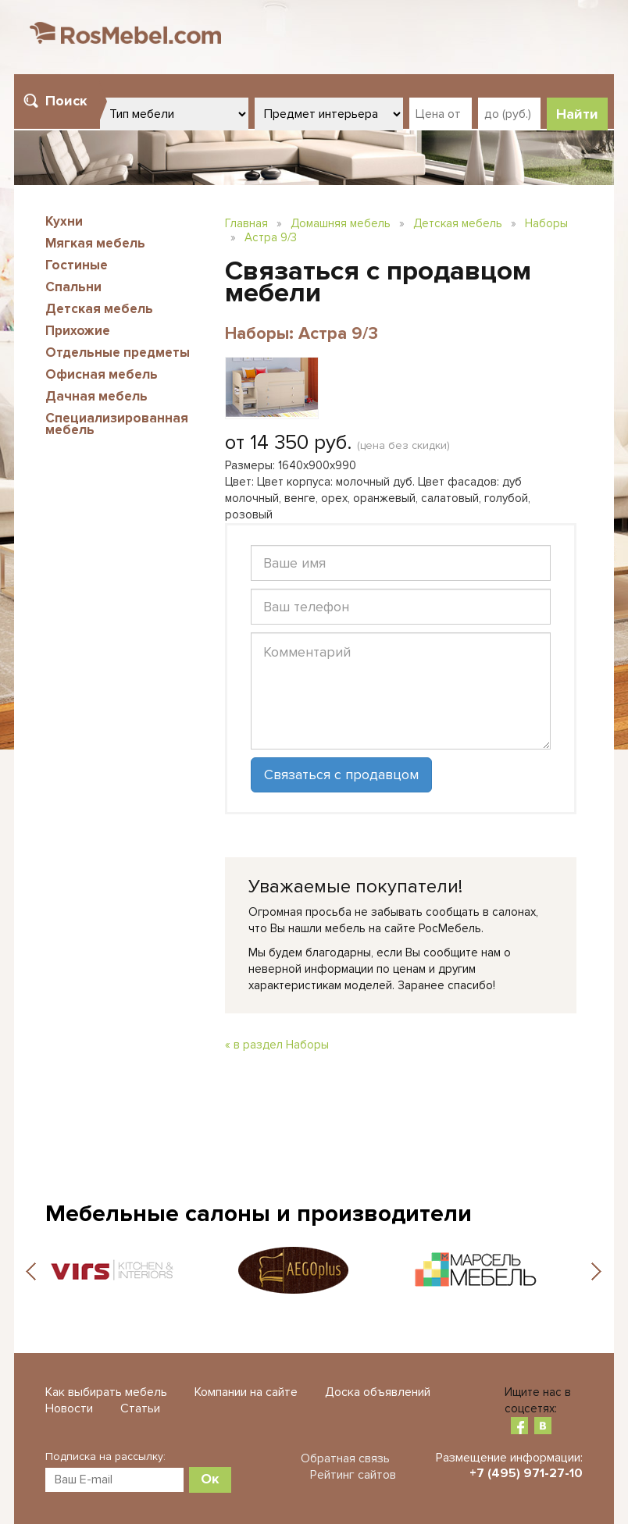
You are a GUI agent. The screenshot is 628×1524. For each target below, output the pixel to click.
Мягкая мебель (95, 243)
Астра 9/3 (270, 237)
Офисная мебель (101, 374)
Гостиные (76, 265)
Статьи (140, 1408)
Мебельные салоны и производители (258, 1213)
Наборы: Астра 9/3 (301, 333)
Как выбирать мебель (106, 1392)
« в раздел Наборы (277, 1045)
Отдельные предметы (117, 352)
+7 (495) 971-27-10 (526, 1473)
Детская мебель (99, 309)
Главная (246, 223)
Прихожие (77, 330)
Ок (210, 1478)
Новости (69, 1408)
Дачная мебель (96, 396)
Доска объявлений (377, 1392)
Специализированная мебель (116, 424)
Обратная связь (345, 1458)
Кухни (64, 221)
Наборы (546, 223)
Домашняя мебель (341, 223)
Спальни (73, 287)
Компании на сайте (246, 1392)
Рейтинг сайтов (353, 1475)
